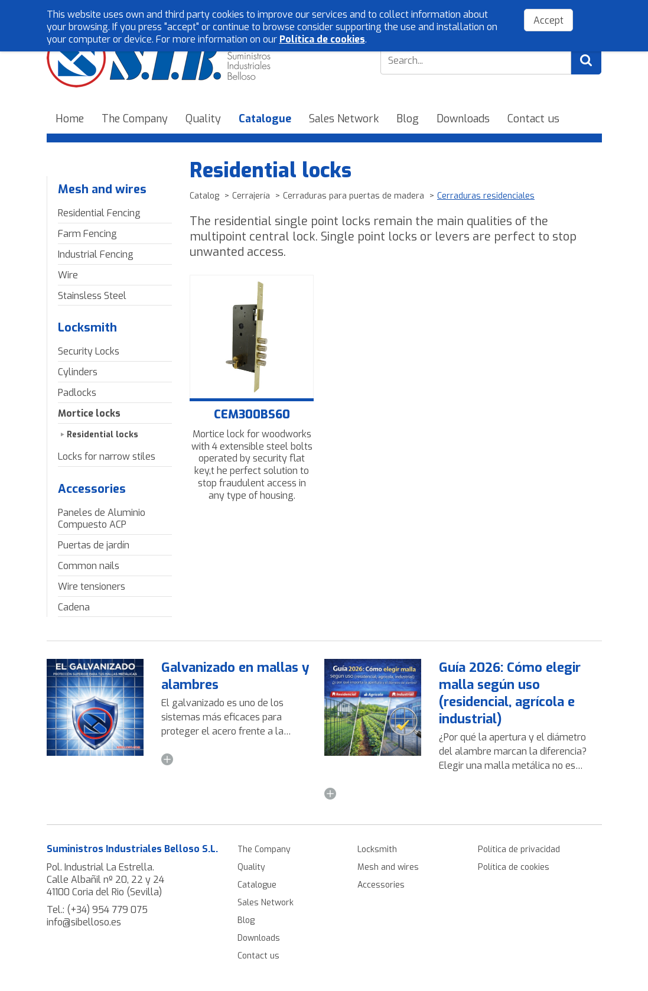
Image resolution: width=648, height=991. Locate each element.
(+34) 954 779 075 (107, 910)
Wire (68, 275)
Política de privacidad (519, 849)
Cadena (74, 607)
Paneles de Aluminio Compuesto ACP (101, 518)
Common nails (88, 566)
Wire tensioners (91, 586)
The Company (135, 119)
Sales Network (344, 119)
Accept (548, 20)
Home (70, 119)
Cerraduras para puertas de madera (353, 196)
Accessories (92, 489)
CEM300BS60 (252, 415)
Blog (407, 119)
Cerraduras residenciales (486, 196)
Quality (203, 119)
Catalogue (265, 119)
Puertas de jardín (93, 545)
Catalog (204, 196)
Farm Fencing (87, 234)
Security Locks (88, 351)
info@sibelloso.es (84, 922)
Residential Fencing (99, 213)
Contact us (533, 119)
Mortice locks (89, 413)
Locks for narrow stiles (106, 456)
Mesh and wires (102, 189)
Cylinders (77, 372)
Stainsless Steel (92, 296)
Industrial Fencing (95, 254)
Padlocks (77, 392)
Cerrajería (251, 196)
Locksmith (87, 328)
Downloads (463, 119)
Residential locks (102, 434)
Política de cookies (513, 867)
